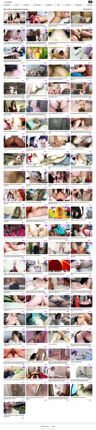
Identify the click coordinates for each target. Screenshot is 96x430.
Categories (49, 5)
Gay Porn (67, 5)
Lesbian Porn (78, 5)
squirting (89, 5)
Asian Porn (6, 5)
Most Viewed (37, 5)
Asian (8, 2)
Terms (53, 426)
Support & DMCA (45, 426)
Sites (58, 5)
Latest (16, 5)
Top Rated (26, 5)
